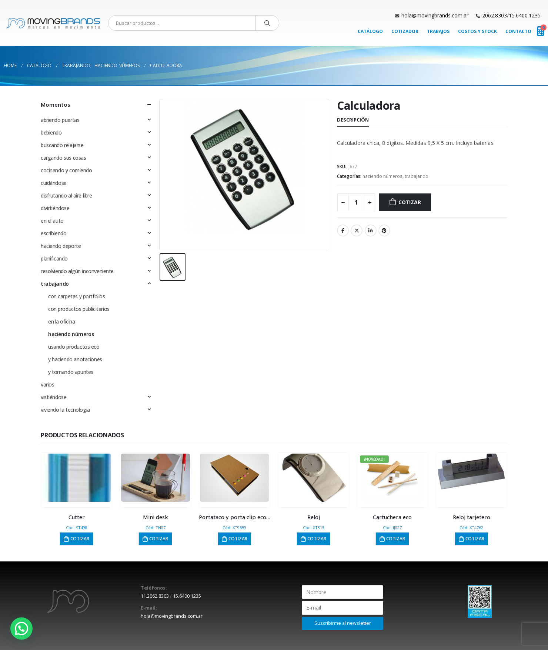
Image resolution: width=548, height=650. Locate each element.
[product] (76, 478)
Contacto (518, 31)
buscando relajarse (62, 145)
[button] (21, 628)
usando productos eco (74, 346)
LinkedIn (371, 230)
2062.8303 (494, 15)
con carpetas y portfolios (76, 296)
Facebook (343, 230)
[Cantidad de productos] (356, 202)
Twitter (356, 230)
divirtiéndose (55, 208)
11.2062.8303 (155, 596)
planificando (54, 258)
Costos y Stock (477, 31)
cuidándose (54, 182)
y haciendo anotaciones (75, 359)
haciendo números (382, 176)
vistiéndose (53, 397)
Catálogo (370, 31)
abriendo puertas (60, 119)
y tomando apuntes (70, 371)
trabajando (416, 176)
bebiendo (51, 132)
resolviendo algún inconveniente (77, 271)
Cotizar (409, 202)
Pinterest (384, 230)
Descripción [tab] (353, 119)
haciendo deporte (61, 245)
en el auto (52, 220)
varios (47, 384)
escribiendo (53, 233)
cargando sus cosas (63, 157)
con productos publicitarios (79, 308)
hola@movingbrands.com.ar (434, 15)
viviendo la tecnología (65, 409)
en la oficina (61, 321)
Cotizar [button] (79, 538)
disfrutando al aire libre (66, 195)
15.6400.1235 (525, 15)
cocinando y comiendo (66, 170)
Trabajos (438, 31)
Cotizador (404, 31)
